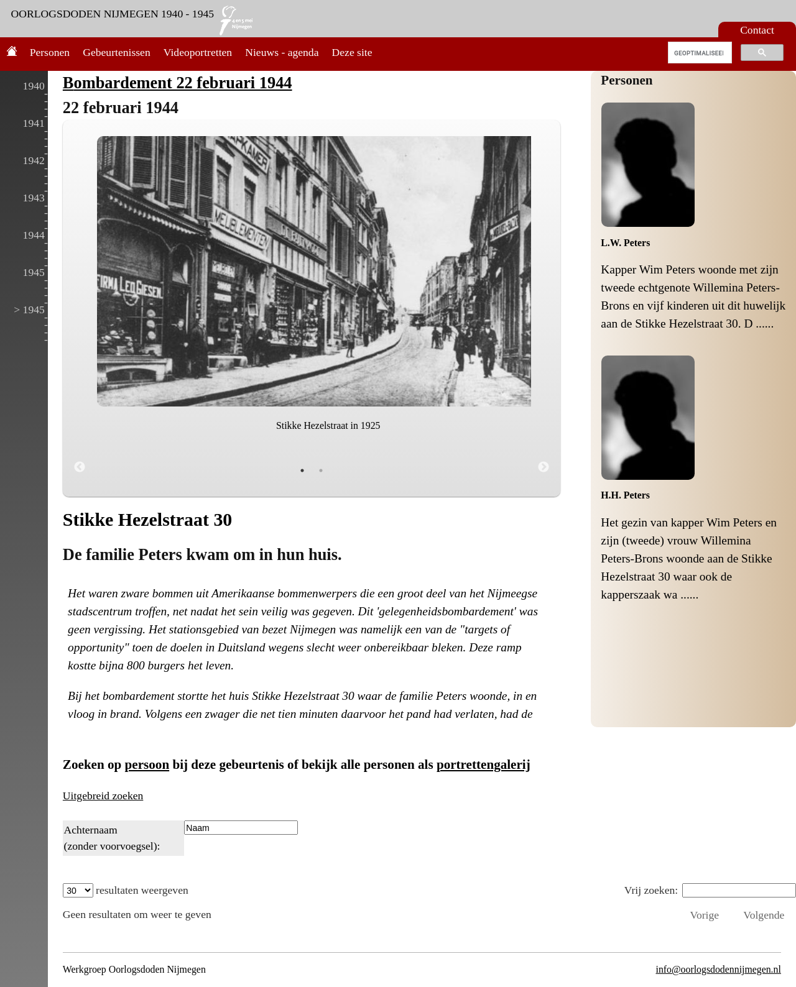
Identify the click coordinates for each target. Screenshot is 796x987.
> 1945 (29, 309)
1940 (34, 86)
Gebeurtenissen (116, 52)
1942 (34, 160)
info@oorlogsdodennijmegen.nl (717, 969)
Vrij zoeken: (710, 890)
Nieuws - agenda (281, 52)
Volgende (763, 915)
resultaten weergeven (125, 890)
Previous (79, 467)
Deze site (352, 52)
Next (543, 467)
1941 (34, 123)
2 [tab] (321, 470)
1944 (34, 235)
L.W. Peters (625, 242)
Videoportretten (198, 52)
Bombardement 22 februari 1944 (177, 82)
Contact (757, 30)
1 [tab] (302, 470)
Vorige (704, 915)
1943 (34, 197)
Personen (50, 52)
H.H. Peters (625, 495)
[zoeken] (698, 52)
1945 (34, 272)
